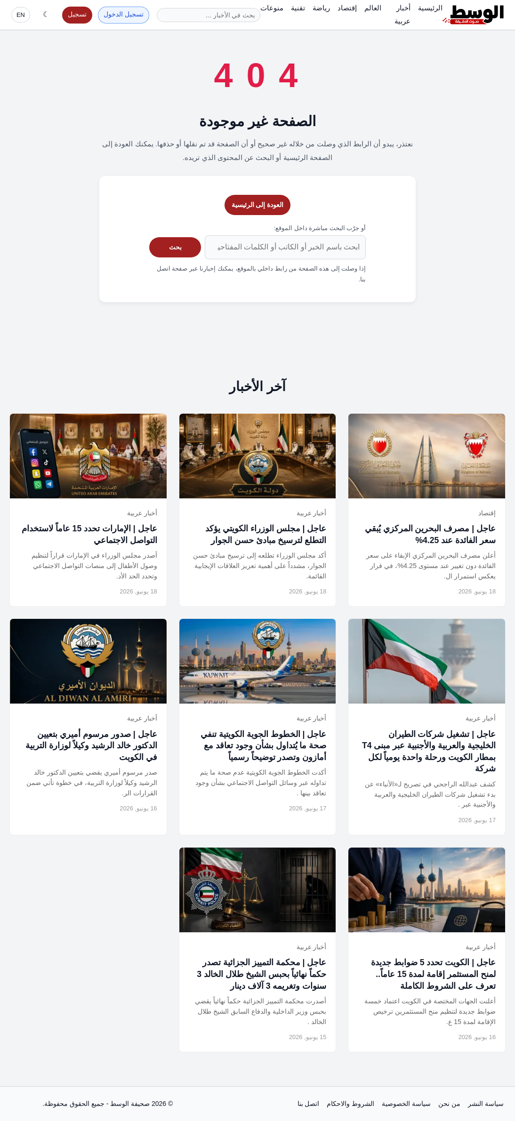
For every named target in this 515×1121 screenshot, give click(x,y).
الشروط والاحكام (350, 1103)
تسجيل (77, 14)
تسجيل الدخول (124, 14)
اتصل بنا (309, 1103)
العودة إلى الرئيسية (258, 204)
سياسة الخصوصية (406, 1103)
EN (20, 14)
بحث (175, 247)
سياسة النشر (486, 1103)
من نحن (449, 1103)
